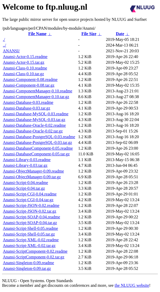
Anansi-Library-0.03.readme (27, 159)
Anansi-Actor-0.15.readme (25, 56)
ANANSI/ (11, 51)
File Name (37, 33)
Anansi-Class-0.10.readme (25, 68)
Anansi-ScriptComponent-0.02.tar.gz (33, 257)
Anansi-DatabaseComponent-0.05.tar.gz (36, 154)
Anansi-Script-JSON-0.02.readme (31, 205)
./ (4, 39)
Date (120, 33)
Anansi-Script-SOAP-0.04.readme (31, 217)
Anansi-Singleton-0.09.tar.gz (27, 268)
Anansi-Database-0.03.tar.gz (26, 108)
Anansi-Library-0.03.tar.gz (25, 165)
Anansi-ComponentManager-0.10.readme (37, 91)
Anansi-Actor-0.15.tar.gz (23, 62)
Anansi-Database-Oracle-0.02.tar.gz (33, 131)
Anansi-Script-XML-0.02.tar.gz (29, 245)
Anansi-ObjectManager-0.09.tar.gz (32, 177)
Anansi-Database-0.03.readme (28, 102)
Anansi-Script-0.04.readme (25, 182)
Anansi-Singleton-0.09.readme (28, 263)
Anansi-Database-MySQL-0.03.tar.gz (34, 119)
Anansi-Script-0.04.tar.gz (24, 188)
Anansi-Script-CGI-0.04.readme (30, 194)
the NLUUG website (132, 285)
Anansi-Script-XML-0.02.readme (31, 240)
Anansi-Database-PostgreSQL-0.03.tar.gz (37, 142)
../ (4, 45)
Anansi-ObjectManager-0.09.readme (33, 171)
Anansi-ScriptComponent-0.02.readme (35, 251)
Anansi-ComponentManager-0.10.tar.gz (36, 96)
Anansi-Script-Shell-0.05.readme (30, 228)
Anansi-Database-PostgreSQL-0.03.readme (39, 137)
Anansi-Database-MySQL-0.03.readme (35, 114)
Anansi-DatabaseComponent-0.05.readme (38, 148)
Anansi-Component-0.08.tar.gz (28, 85)
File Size (88, 33)
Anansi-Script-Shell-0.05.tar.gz (29, 234)
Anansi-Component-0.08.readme (30, 79)
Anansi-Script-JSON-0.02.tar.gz (29, 211)
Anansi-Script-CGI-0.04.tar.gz (28, 200)
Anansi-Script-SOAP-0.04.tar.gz (30, 222)
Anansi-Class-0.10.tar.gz (23, 74)
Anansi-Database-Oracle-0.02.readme (34, 125)
